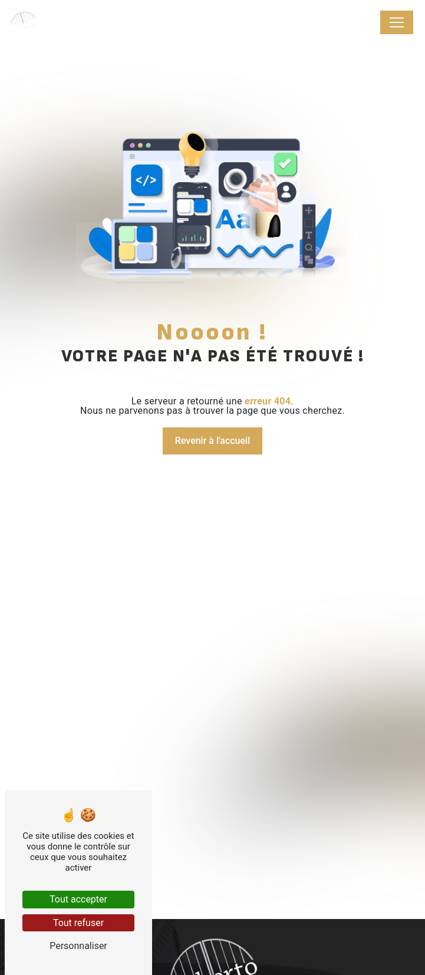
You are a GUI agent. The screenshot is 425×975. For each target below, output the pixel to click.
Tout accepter (78, 899)
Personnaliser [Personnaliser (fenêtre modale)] (78, 945)
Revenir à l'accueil (212, 440)
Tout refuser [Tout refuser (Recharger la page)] (78, 922)
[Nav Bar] (396, 22)
